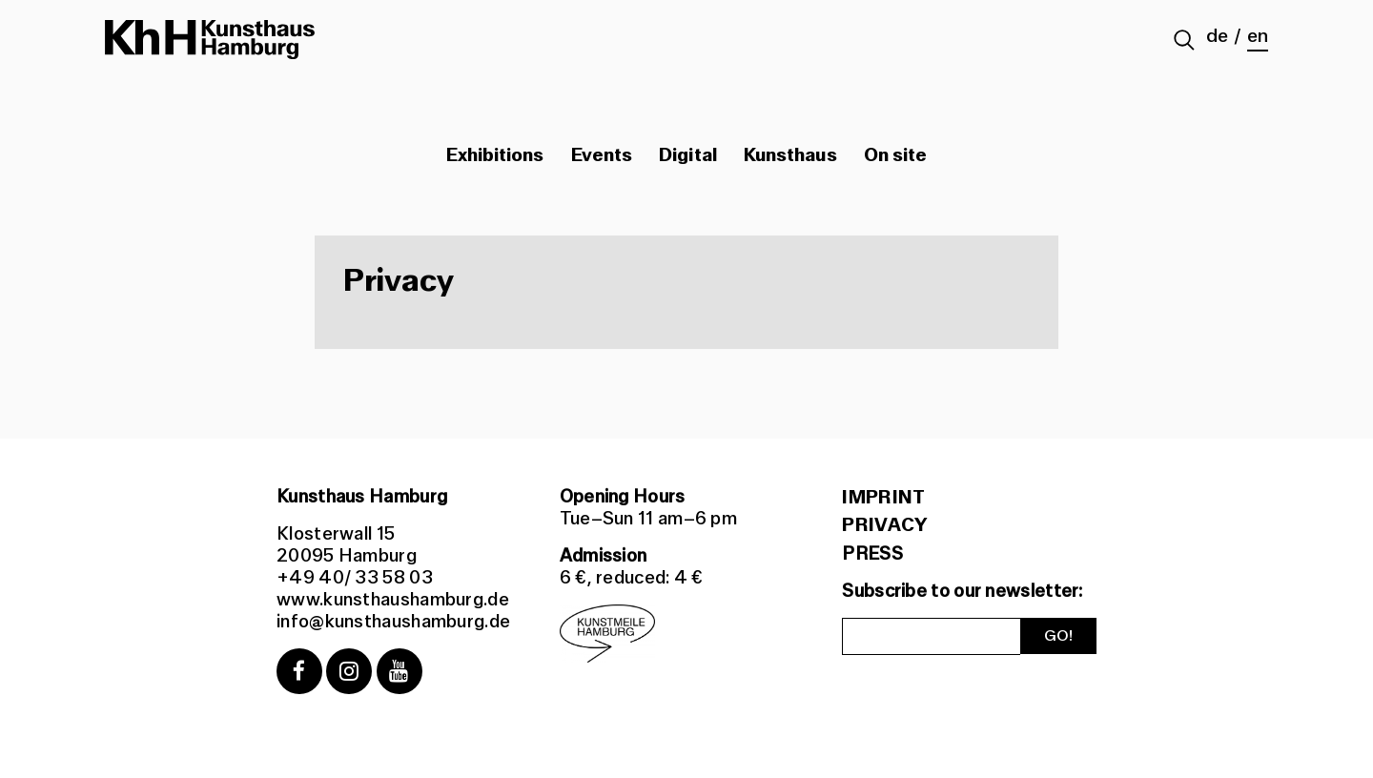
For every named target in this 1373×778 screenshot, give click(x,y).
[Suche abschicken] (1184, 42)
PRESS (872, 554)
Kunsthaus (790, 155)
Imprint (883, 497)
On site (896, 155)
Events (601, 155)
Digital (688, 155)
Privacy (884, 525)
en (1257, 36)
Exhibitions (495, 155)
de (1217, 36)
